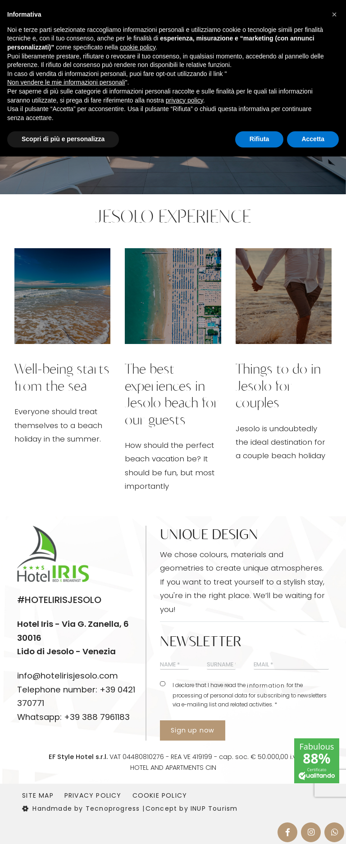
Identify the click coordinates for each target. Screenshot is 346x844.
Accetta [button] (312, 139)
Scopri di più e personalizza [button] (63, 139)
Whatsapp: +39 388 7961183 (73, 717)
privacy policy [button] (184, 100)
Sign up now (192, 730)
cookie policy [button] (137, 47)
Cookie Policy (159, 795)
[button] (334, 14)
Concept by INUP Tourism (192, 808)
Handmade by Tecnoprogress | (83, 808)
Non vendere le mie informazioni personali (66, 82)
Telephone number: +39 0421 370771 (76, 696)
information (266, 685)
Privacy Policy (93, 795)
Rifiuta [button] (259, 139)
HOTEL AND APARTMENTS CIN (173, 767)
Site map (38, 795)
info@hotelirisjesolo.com (67, 675)
